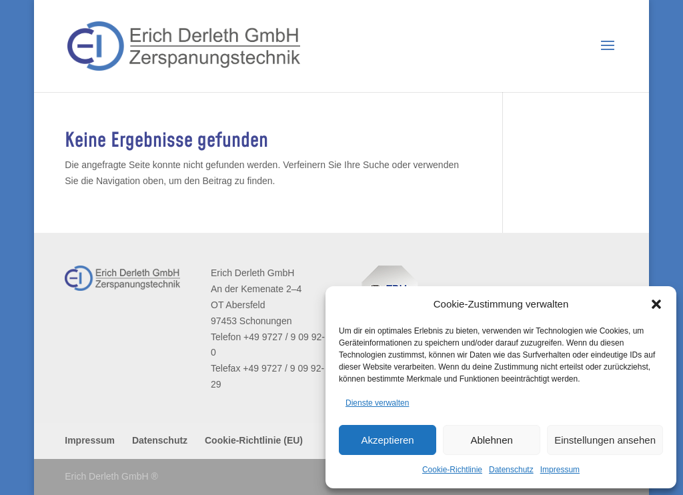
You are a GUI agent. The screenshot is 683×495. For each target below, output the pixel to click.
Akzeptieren (387, 440)
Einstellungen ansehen (605, 440)
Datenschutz (511, 469)
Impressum (560, 469)
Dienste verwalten (377, 403)
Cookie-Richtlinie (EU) (254, 440)
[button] (656, 304)
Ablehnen (491, 440)
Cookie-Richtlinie (452, 469)
